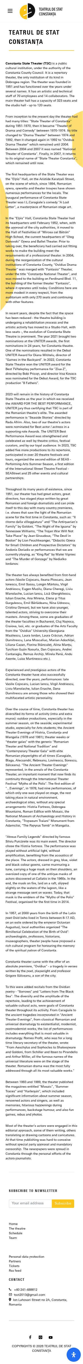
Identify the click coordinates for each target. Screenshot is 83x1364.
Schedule (15, 1233)
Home (13, 1224)
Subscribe (63, 1203)
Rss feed (15, 1271)
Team (13, 1238)
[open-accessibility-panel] (74, 1355)
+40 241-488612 (25, 1290)
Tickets (14, 1266)
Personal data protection (26, 1257)
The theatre (17, 1228)
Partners (15, 1261)
